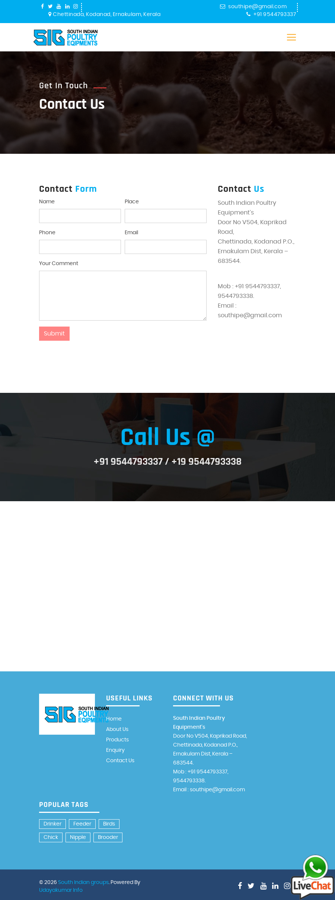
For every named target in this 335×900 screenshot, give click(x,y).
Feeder (82, 824)
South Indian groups (83, 882)
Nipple (78, 837)
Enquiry (115, 750)
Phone (47, 232)
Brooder (108, 837)
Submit (54, 334)
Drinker (52, 824)
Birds (109, 824)
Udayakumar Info (61, 890)
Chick (51, 837)
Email (131, 232)
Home (114, 719)
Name (47, 201)
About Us (117, 729)
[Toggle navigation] (291, 37)
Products (117, 739)
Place (132, 201)
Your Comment (58, 263)
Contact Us (120, 760)
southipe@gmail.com (253, 6)
